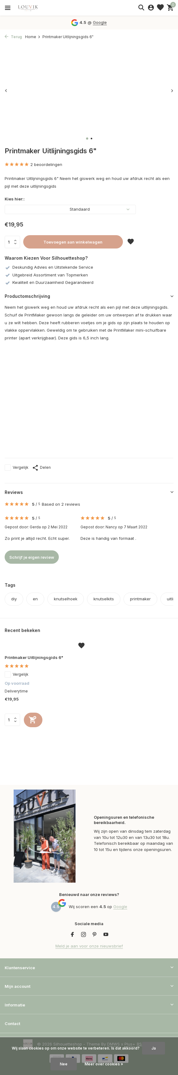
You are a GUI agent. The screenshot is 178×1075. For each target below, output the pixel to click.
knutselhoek (65, 598)
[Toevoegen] (33, 720)
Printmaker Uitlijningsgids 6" (34, 657)
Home (33, 36)
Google (100, 22)
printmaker (140, 598)
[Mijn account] (151, 7)
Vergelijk (16, 467)
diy (14, 598)
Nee (63, 1064)
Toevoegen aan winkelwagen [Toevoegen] (72, 242)
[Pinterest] (94, 934)
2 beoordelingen (33, 165)
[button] (87, 138)
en (35, 598)
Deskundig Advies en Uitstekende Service (49, 267)
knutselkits (103, 598)
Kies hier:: (15, 198)
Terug (13, 36)
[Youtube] (105, 934)
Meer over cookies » (104, 1064)
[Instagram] (83, 934)
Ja (153, 1048)
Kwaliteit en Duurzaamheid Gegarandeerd (49, 282)
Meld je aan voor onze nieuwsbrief (89, 945)
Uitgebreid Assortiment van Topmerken (46, 274)
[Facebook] (72, 934)
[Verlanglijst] (160, 7)
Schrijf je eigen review (31, 557)
